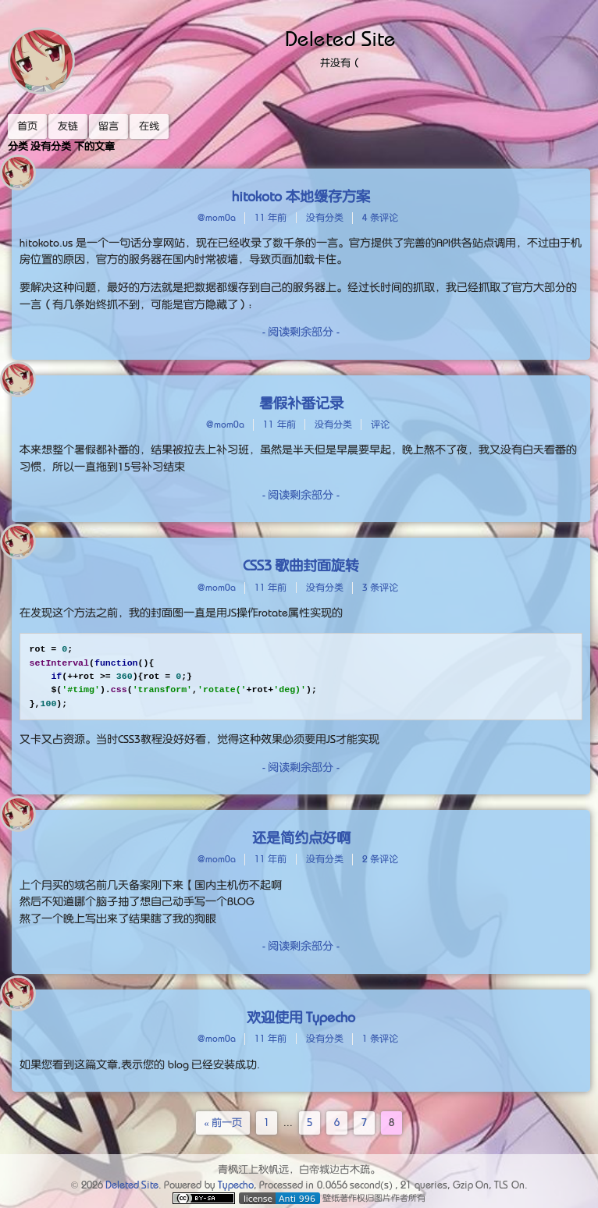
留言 (108, 126)
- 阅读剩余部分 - (301, 331)
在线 (149, 126)
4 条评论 (380, 217)
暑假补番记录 (301, 403)
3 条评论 (380, 587)
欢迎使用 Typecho (301, 1017)
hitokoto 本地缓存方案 (301, 196)
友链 (68, 126)
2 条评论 (380, 859)
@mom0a (217, 217)
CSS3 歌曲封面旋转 (301, 565)
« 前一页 (223, 1122)
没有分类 (324, 217)
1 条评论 (380, 1038)
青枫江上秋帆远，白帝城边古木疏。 (299, 1169)
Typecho (236, 1185)
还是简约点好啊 (301, 837)
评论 (380, 424)
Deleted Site (340, 39)
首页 (27, 126)
